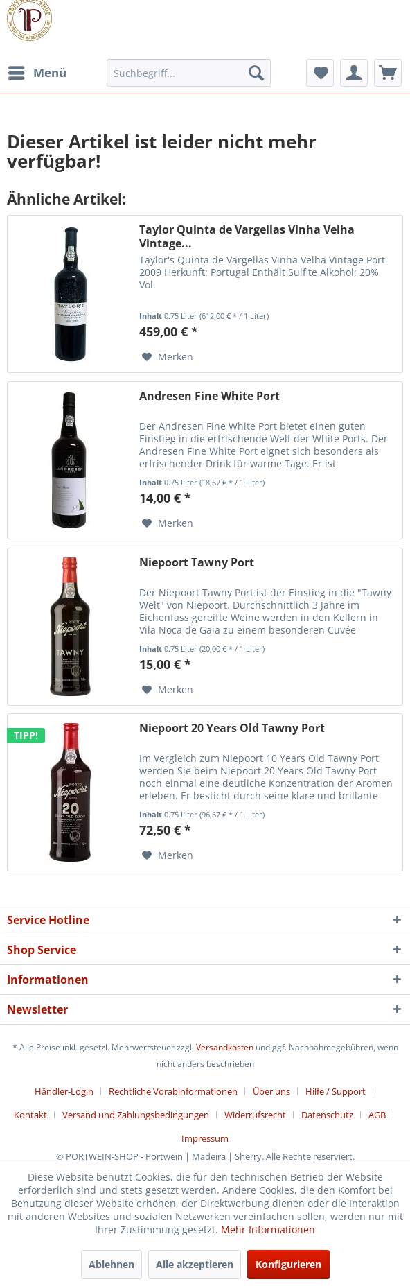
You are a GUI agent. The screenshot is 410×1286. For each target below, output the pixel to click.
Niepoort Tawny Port (196, 562)
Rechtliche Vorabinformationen (173, 1091)
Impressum (205, 1138)
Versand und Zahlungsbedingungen (135, 1115)
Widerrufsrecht (255, 1115)
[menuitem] (36, 73)
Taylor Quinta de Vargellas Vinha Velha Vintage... (247, 236)
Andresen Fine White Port (209, 396)
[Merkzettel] (320, 73)
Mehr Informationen (268, 1229)
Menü (37, 71)
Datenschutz (327, 1115)
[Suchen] (256, 73)
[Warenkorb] (388, 73)
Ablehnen (111, 1264)
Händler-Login (64, 1091)
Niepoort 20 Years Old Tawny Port (232, 728)
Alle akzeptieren (194, 1264)
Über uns (271, 1091)
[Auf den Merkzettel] (167, 357)
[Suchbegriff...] (189, 73)
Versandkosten (224, 1047)
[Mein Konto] (354, 73)
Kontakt (30, 1115)
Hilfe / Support (335, 1091)
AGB (377, 1115)
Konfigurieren (288, 1264)
